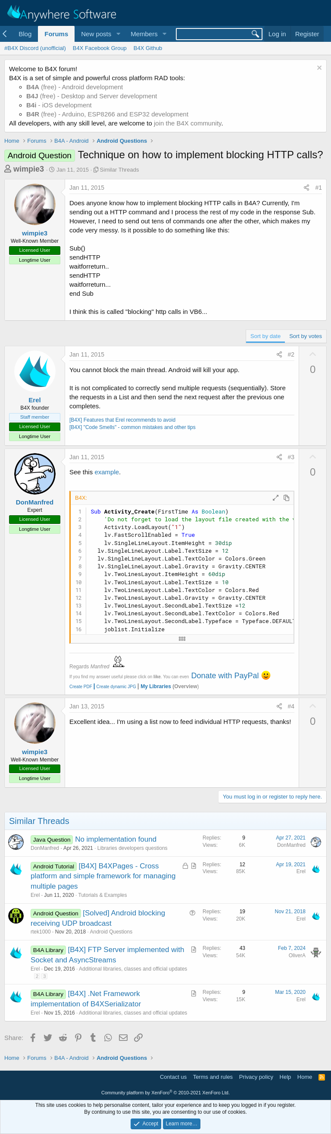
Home (304, 1077)
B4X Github (148, 48)
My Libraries (156, 686)
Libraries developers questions (132, 848)
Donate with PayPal (225, 675)
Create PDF (80, 686)
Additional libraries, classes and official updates (133, 969)
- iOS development (59, 105)
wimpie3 (28, 169)
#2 (291, 354)
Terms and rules (213, 1077)
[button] (118, 34)
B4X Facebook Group (100, 48)
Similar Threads (119, 169)
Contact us (173, 1077)
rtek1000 (41, 932)
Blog (25, 34)
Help (285, 1077)
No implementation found (115, 839)
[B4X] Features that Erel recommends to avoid (122, 420)
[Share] (306, 188)
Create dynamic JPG (114, 686)
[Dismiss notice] (318, 68)
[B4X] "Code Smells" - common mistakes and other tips (132, 427)
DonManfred (35, 502)
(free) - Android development (74, 87)
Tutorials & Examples (102, 895)
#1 (318, 187)
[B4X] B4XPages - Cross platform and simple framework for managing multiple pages (103, 876)
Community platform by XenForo (165, 1092)
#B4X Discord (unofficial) (35, 48)
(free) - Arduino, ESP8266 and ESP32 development (107, 114)
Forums (56, 34)
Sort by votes (305, 336)
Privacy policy (256, 1077)
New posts (96, 34)
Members (144, 34)
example (106, 472)
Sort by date (265, 336)
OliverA (297, 955)
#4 (291, 706)
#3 (291, 457)
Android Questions (111, 932)
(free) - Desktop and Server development (91, 96)
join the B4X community (187, 123)
